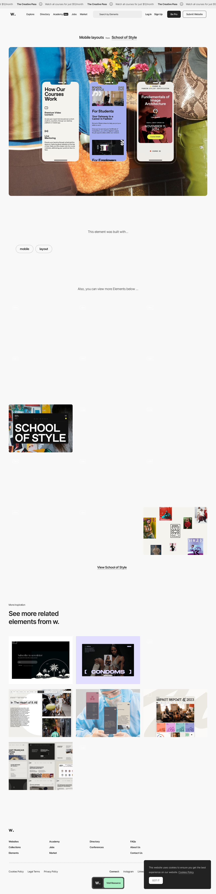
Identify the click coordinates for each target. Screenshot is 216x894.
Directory (45, 14)
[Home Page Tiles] (175, 713)
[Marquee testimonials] (41, 480)
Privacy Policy (51, 871)
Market (83, 14)
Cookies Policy (16, 871)
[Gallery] (41, 377)
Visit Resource (113, 883)
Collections (15, 847)
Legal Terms (34, 871)
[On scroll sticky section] (175, 428)
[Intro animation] (108, 326)
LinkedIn (142, 871)
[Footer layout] (41, 428)
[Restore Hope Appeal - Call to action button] (108, 765)
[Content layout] (108, 660)
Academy (60, 14)
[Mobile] (108, 377)
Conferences (97, 847)
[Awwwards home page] (98, 883)
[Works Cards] (175, 660)
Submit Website (194, 14)
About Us (135, 847)
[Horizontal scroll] (175, 377)
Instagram (128, 871)
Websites (14, 841)
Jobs (74, 14)
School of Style (124, 37)
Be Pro (174, 14)
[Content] (41, 713)
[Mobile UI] (108, 713)
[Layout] (108, 428)
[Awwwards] (12, 14)
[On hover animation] (41, 531)
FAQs (133, 841)
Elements (14, 852)
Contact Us (136, 852)
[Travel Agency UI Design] (41, 660)
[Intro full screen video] (41, 326)
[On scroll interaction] (175, 326)
